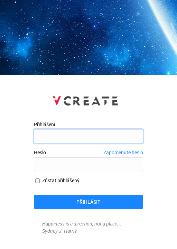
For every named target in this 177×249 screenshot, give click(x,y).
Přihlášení (44, 124)
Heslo (40, 152)
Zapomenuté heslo (123, 152)
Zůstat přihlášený (57, 180)
